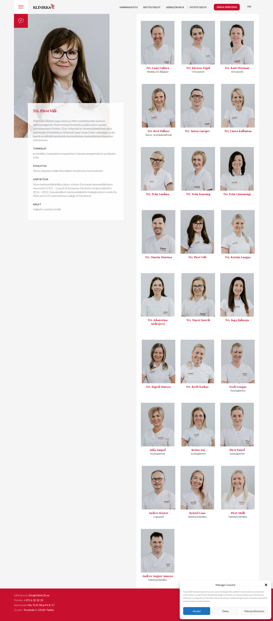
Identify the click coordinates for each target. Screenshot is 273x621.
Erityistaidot (152, 7)
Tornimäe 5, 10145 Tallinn (38, 609)
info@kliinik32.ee (38, 595)
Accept (197, 611)
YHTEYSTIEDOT (198, 7)
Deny (225, 611)
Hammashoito (129, 7)
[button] (266, 585)
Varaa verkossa (227, 7)
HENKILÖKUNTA (175, 7)
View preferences (254, 611)
